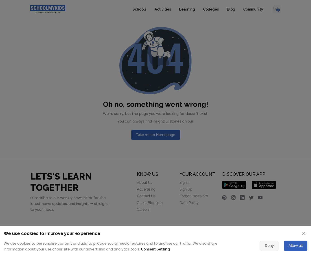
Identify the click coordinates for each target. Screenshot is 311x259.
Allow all (296, 246)
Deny (269, 246)
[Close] (303, 233)
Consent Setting (155, 249)
